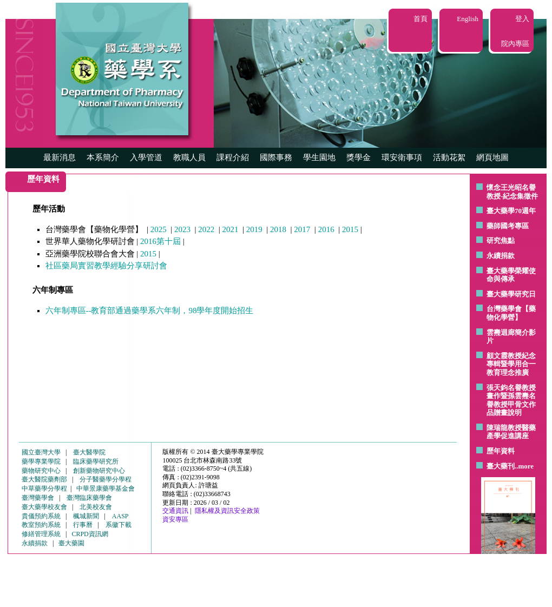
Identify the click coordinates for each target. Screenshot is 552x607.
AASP (120, 516)
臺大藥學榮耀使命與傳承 (511, 275)
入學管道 (146, 157)
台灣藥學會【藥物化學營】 (511, 313)
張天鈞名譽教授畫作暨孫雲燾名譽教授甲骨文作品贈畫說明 (511, 400)
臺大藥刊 (501, 466)
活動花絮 (449, 157)
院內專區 (515, 43)
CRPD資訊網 (89, 534)
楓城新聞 (86, 516)
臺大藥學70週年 (511, 211)
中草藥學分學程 (44, 488)
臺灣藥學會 (38, 498)
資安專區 (175, 519)
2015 (350, 229)
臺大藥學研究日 (511, 294)
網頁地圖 (492, 157)
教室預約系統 (41, 525)
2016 (326, 229)
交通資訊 (175, 510)
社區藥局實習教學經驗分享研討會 (106, 265)
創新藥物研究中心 (99, 470)
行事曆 (83, 525)
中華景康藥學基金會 (105, 488)
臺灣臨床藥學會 (89, 498)
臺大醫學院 (89, 452)
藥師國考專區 (508, 226)
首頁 (420, 19)
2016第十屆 (160, 241)
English (467, 19)
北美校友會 (96, 507)
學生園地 (319, 157)
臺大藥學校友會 (44, 507)
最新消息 (59, 157)
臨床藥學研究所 (96, 461)
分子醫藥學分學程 (106, 479)
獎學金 (358, 157)
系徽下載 (119, 525)
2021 (230, 229)
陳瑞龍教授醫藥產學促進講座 (511, 432)
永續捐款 (501, 256)
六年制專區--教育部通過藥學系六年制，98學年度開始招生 (149, 310)
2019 (254, 229)
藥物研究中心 (41, 470)
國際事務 (276, 157)
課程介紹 (232, 157)
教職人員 (189, 157)
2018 (278, 229)
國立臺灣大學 (41, 452)
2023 (182, 229)
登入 (522, 19)
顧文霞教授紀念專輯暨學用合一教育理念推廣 (511, 364)
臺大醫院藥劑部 (44, 479)
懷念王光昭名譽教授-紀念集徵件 (512, 191)
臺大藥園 (71, 543)
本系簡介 (103, 157)
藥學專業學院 (41, 461)
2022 (206, 229)
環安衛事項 (402, 157)
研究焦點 (501, 240)
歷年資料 (501, 451)
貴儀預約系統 (41, 516)
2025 (158, 229)
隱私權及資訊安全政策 (227, 510)
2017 (302, 229)
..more (524, 466)
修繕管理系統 (41, 534)
